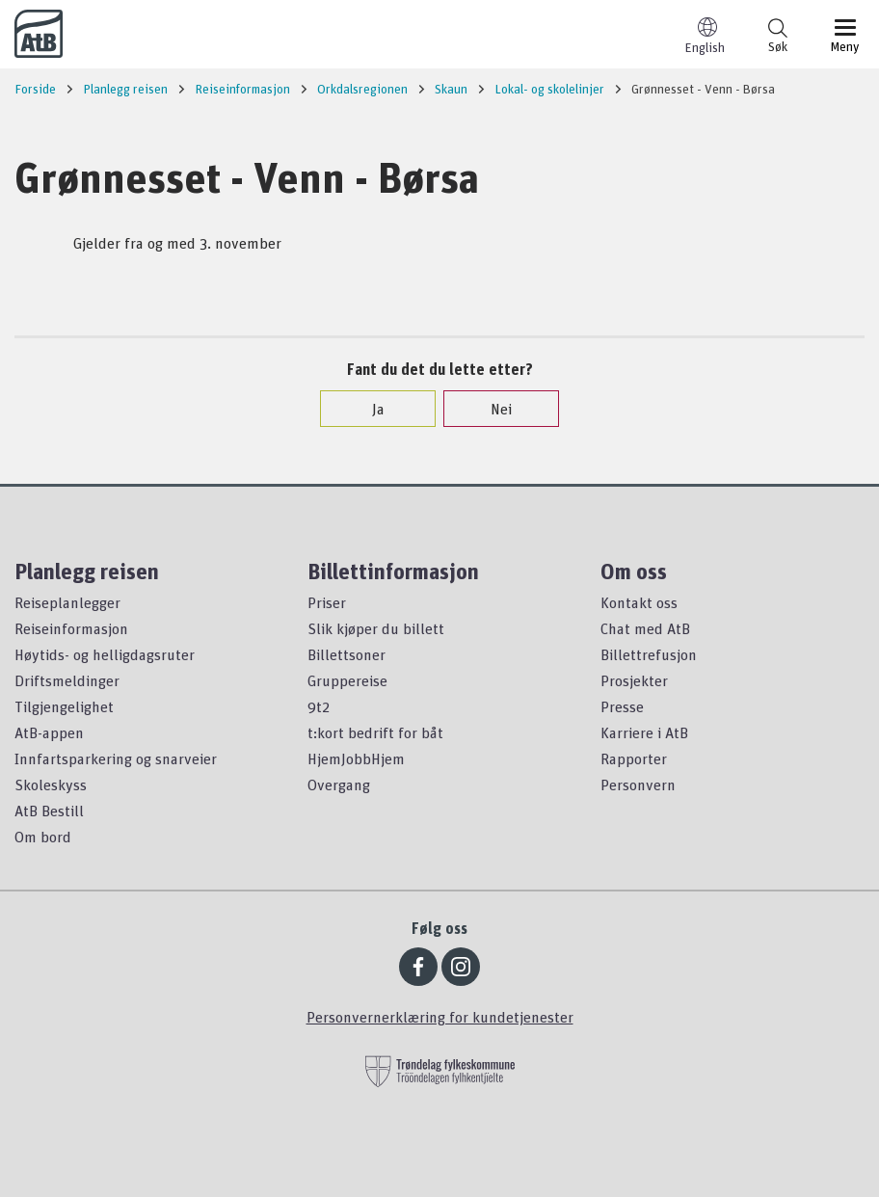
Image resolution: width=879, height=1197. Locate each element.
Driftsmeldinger (67, 680)
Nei (491, 408)
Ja (369, 408)
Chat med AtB (645, 628)
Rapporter (633, 758)
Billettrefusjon (648, 654)
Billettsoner (346, 654)
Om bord (42, 836)
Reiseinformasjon (71, 628)
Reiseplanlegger (67, 602)
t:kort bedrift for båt (375, 732)
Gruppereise (347, 680)
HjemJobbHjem (356, 758)
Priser (326, 602)
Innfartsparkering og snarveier (115, 758)
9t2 (318, 706)
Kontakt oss (639, 602)
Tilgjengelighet (64, 706)
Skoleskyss (50, 784)
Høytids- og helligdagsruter (104, 654)
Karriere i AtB (644, 732)
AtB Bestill (49, 810)
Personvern (638, 784)
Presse (622, 706)
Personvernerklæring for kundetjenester (439, 1016)
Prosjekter (634, 680)
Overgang (338, 784)
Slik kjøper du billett (375, 628)
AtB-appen (49, 732)
